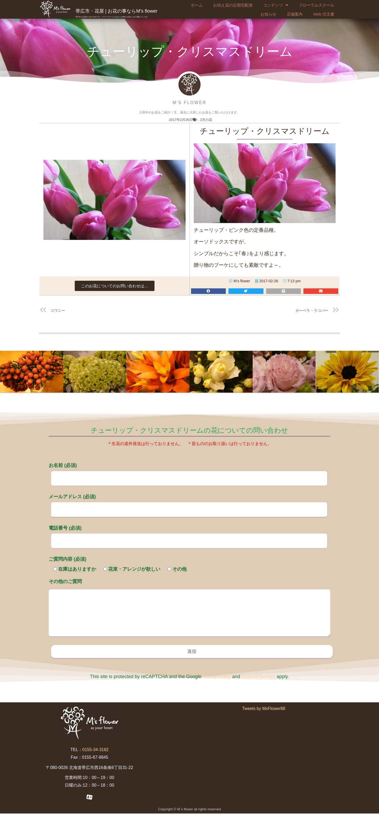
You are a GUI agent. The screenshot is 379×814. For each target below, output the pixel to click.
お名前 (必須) (188, 472)
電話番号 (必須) (188, 534)
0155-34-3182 (95, 750)
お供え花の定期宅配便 (233, 5)
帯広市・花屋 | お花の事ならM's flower (116, 11)
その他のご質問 (189, 608)
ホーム (197, 5)
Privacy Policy (216, 677)
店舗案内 (295, 14)
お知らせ (268, 14)
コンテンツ (275, 5)
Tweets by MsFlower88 (263, 709)
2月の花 (206, 120)
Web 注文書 (323, 14)
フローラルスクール (316, 5)
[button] (114, 286)
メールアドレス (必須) (188, 503)
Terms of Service (257, 677)
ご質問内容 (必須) (67, 559)
